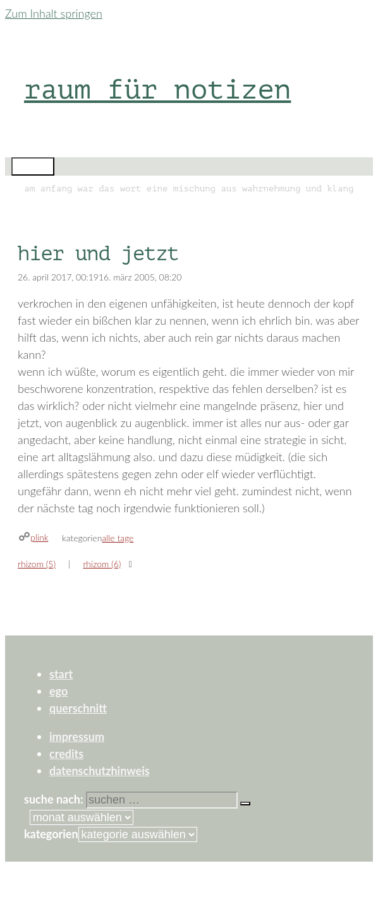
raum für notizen (157, 89)
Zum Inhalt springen (53, 13)
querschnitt (78, 708)
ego (58, 691)
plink (39, 537)
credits (66, 754)
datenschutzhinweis (99, 771)
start (61, 674)
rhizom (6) (102, 563)
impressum (76, 736)
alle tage (117, 538)
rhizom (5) (37, 563)
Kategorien (51, 834)
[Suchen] (245, 803)
